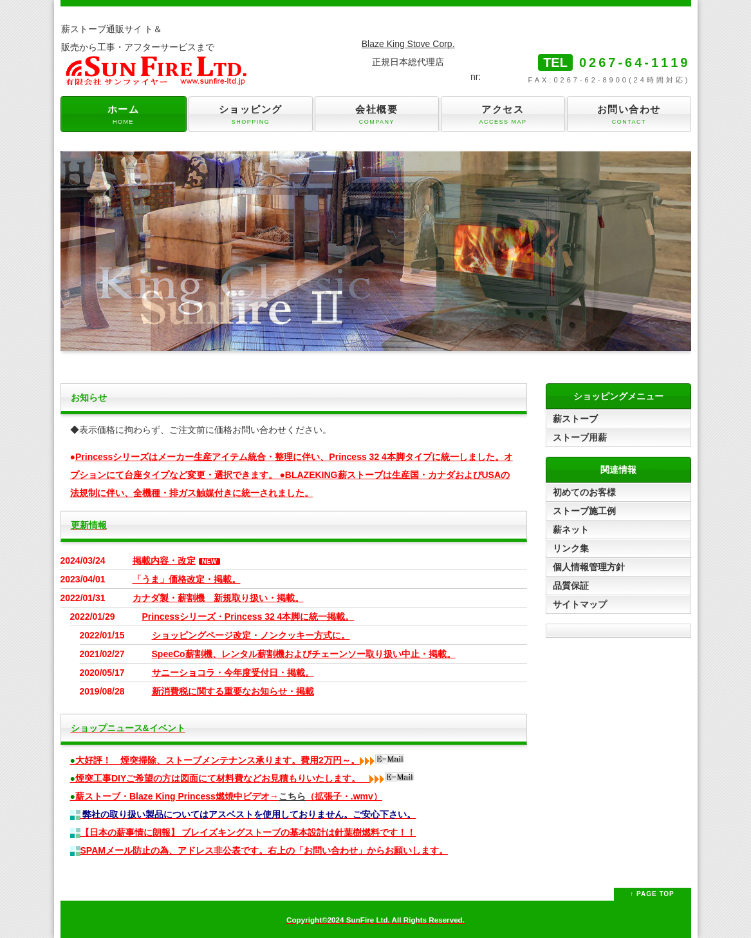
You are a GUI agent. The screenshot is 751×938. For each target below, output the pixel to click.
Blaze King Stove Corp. (408, 44)
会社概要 (376, 115)
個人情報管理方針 (589, 567)
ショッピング (250, 115)
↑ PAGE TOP (652, 893)
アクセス (502, 115)
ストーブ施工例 (584, 511)
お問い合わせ (629, 115)
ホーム (123, 115)
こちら (292, 796)
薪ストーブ (575, 419)
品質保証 (571, 585)
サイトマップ (580, 604)
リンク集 (571, 548)
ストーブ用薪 (580, 437)
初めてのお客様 (584, 492)
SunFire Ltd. (368, 919)
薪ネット (571, 529)
